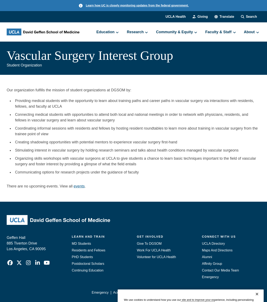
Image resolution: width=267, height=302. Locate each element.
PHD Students (82, 257)
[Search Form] (249, 16)
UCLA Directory (213, 243)
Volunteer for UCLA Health (156, 257)
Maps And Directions (217, 250)
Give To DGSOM (149, 243)
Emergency (210, 277)
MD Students (81, 243)
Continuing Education (87, 270)
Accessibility (122, 292)
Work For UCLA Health (154, 250)
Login (221, 292)
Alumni (207, 257)
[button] (224, 16)
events (79, 186)
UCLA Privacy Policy (151, 292)
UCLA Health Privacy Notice (191, 292)
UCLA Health (175, 16)
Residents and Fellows (88, 250)
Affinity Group (212, 263)
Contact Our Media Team (220, 270)
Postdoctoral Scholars (88, 263)
